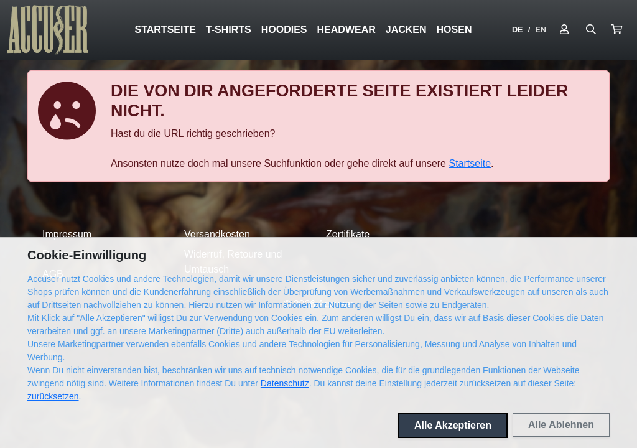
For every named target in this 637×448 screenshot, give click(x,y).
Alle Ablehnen (561, 424)
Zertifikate (348, 234)
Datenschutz (285, 383)
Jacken (406, 29)
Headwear (346, 29)
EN (540, 29)
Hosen (454, 29)
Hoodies (284, 29)
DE (517, 29)
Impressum (66, 234)
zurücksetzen (52, 396)
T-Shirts (228, 29)
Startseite (164, 29)
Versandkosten (217, 234)
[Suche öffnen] (591, 30)
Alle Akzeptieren (452, 425)
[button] (616, 30)
